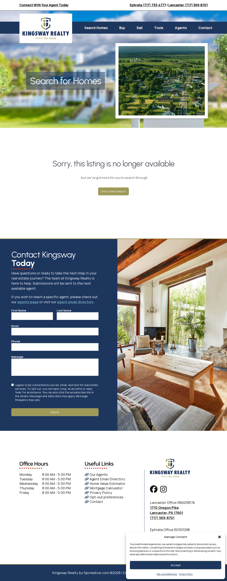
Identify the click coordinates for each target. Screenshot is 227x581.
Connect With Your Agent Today (44, 5)
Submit (54, 412)
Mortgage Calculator (104, 488)
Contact (205, 27)
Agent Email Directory (105, 479)
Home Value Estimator (105, 483)
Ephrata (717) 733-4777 (148, 5)
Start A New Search (113, 191)
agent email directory (75, 302)
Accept (176, 565)
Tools (158, 27)
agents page (28, 302)
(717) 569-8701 (162, 518)
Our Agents (96, 474)
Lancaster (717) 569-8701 (188, 5)
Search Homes (96, 27)
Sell (139, 27)
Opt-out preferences (167, 574)
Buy (122, 27)
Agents (181, 27)
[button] (219, 537)
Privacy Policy (186, 574)
